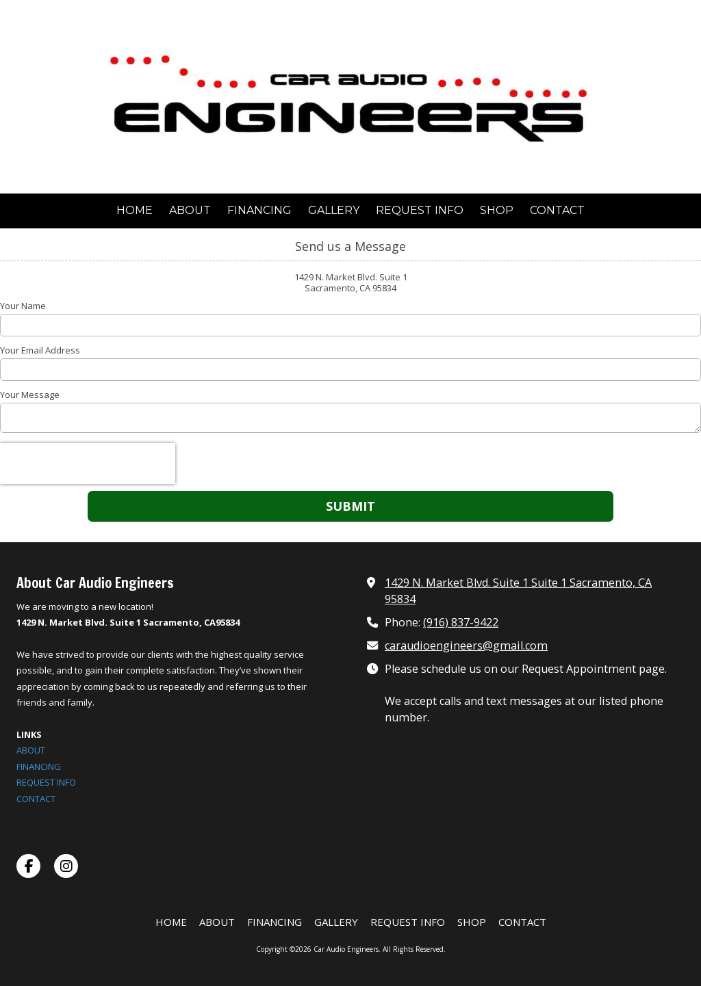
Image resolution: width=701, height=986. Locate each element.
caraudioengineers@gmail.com (466, 645)
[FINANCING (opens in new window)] (259, 211)
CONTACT (35, 798)
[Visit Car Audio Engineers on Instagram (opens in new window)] (66, 866)
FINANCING (38, 766)
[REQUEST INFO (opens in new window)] (420, 211)
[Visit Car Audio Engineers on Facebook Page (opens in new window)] (28, 866)
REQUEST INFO (46, 782)
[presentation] (87, 463)
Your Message (30, 394)
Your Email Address (40, 350)
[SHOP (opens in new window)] (497, 211)
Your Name (23, 305)
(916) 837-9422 (460, 622)
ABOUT (30, 750)
